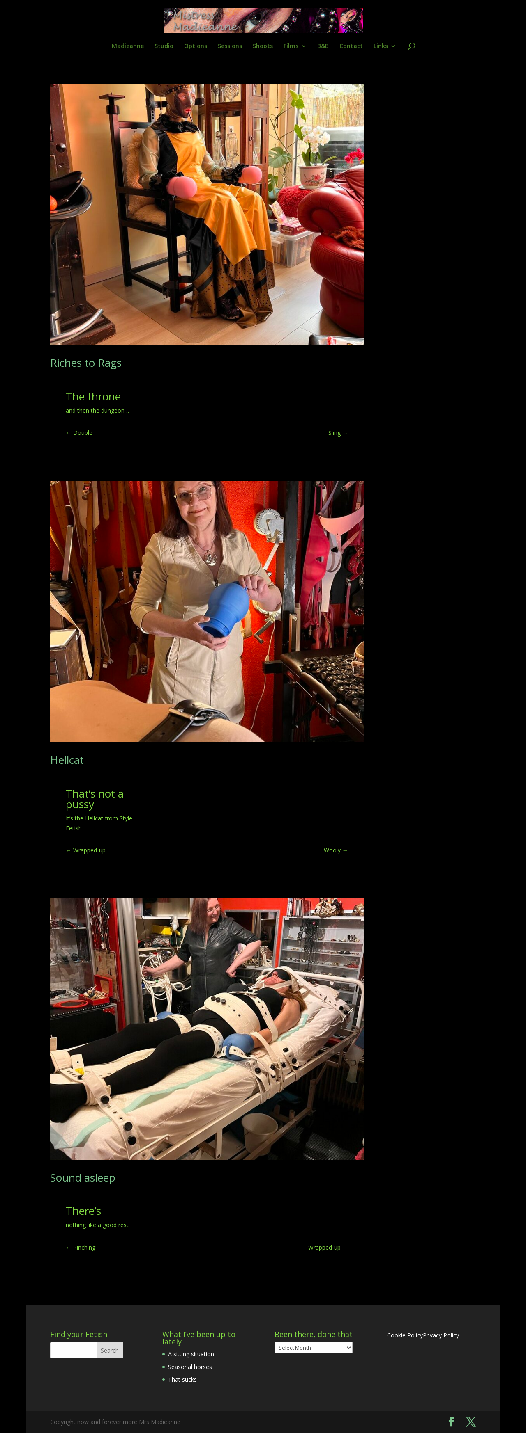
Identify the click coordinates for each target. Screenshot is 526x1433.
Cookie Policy (405, 1335)
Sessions (230, 46)
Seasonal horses (190, 1367)
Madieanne (128, 46)
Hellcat (67, 759)
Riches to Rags (86, 362)
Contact (351, 46)
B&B (323, 46)
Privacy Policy (441, 1335)
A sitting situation (191, 1354)
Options (195, 46)
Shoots (263, 46)
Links (381, 46)
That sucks (182, 1379)
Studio (164, 46)
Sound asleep (82, 1177)
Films (291, 46)
